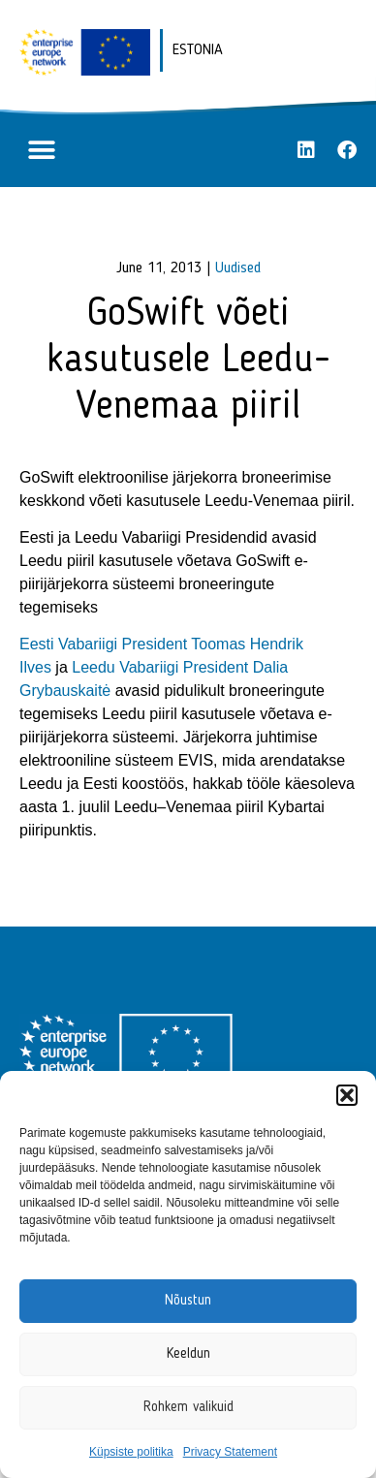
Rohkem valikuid (188, 1407)
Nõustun (188, 1301)
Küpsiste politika (131, 1452)
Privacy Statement (230, 1452)
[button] (347, 1095)
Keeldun (188, 1354)
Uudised (238, 268)
